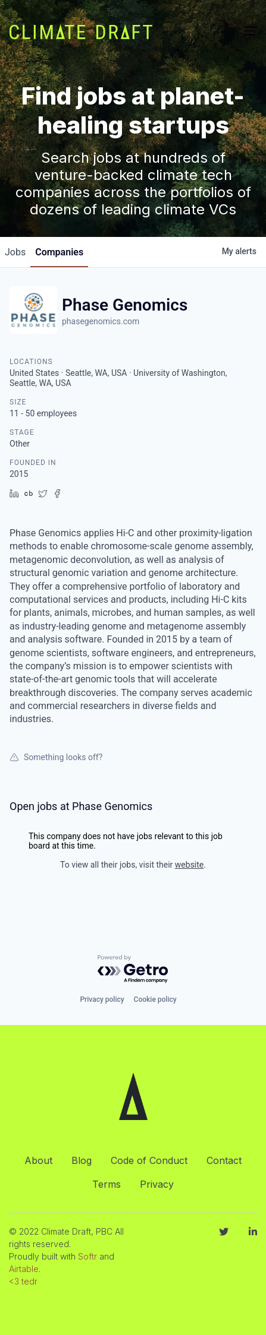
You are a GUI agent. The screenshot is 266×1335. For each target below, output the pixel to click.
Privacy (157, 1184)
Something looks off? (56, 757)
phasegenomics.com (100, 321)
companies (59, 252)
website (189, 864)
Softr (87, 1256)
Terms (106, 1184)
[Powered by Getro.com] (133, 969)
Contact (224, 1160)
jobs (15, 252)
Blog (81, 1160)
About (38, 1160)
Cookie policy (155, 999)
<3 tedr (23, 1281)
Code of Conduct (149, 1160)
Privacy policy (102, 999)
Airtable (24, 1269)
